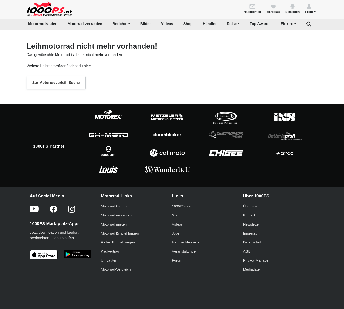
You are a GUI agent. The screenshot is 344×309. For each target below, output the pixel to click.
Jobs (175, 233)
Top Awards (260, 24)
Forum (177, 260)
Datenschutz (253, 242)
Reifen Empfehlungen (118, 242)
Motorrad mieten (114, 224)
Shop (188, 24)
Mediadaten (252, 269)
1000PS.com (182, 206)
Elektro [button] (287, 24)
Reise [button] (232, 24)
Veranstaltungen (185, 251)
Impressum (252, 233)
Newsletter (251, 224)
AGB (247, 251)
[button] (310, 8)
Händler (210, 24)
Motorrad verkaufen (84, 24)
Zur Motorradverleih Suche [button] (56, 83)
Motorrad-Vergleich (116, 269)
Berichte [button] (119, 24)
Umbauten (109, 260)
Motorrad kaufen (42, 24)
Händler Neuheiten (187, 242)
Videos (167, 24)
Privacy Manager (256, 260)
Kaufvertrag (110, 251)
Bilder (145, 24)
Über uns (250, 206)
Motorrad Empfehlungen (120, 233)
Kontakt (249, 215)
